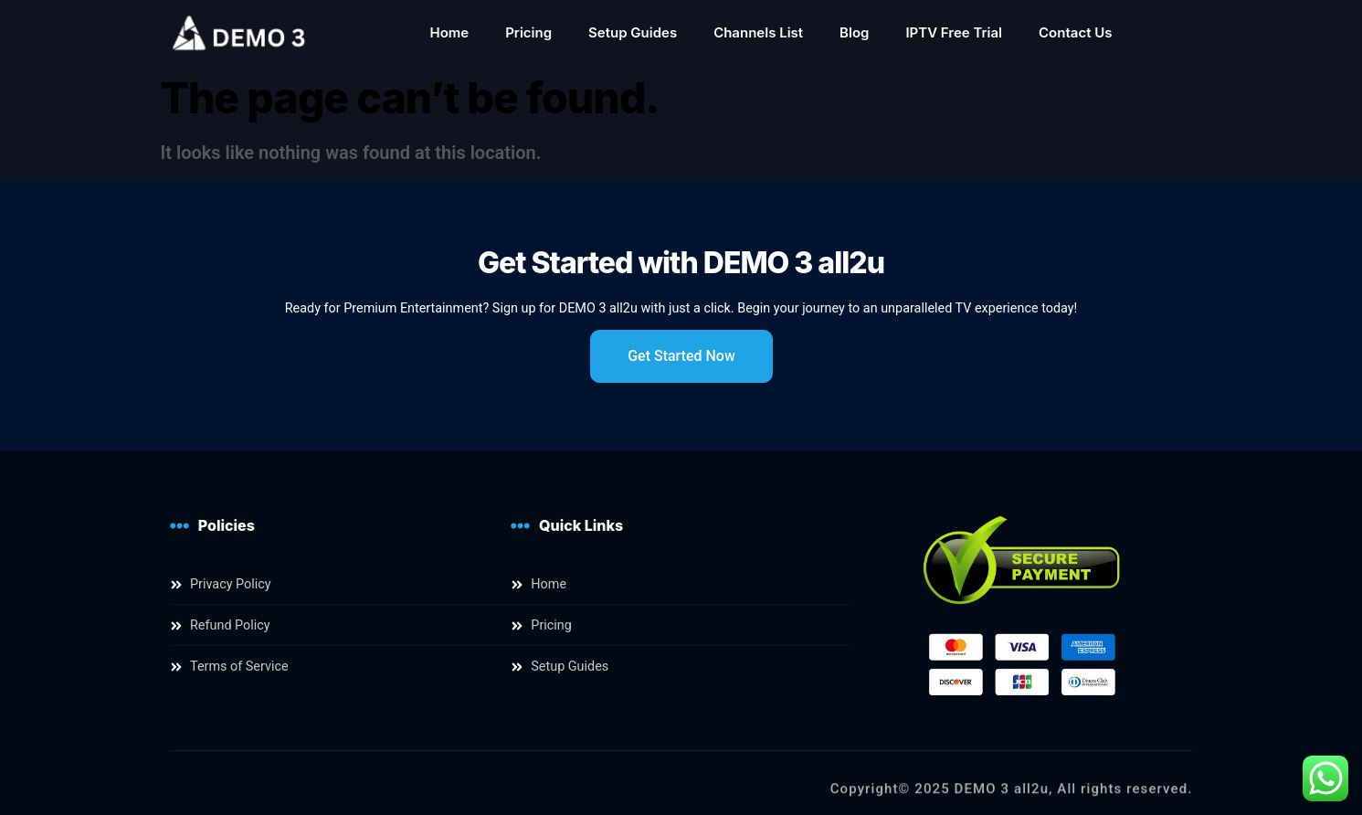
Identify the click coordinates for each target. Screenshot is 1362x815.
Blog (854, 32)
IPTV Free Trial (953, 32)
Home (449, 32)
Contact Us (1075, 32)
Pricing (528, 32)
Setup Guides (632, 32)
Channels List (758, 32)
